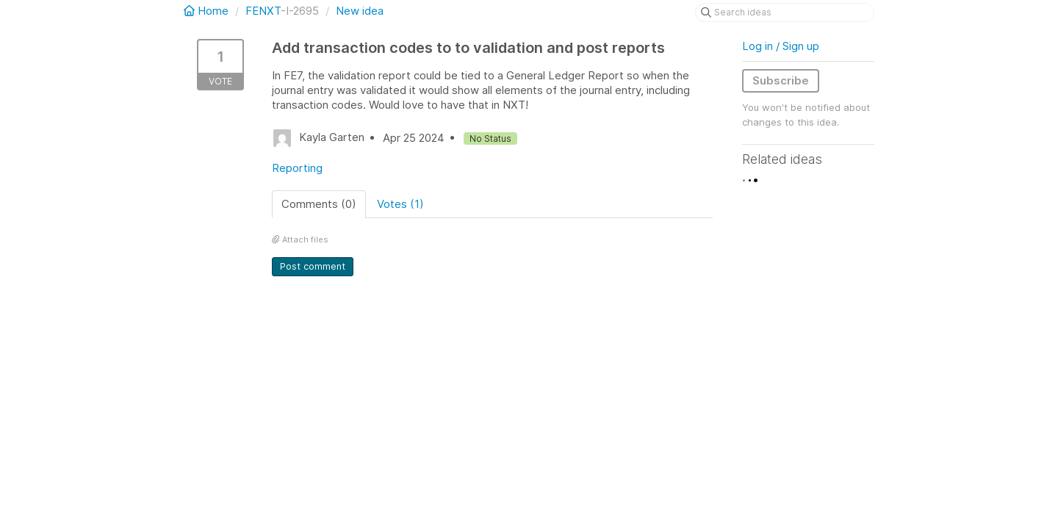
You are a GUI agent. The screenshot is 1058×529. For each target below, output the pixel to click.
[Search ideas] (784, 12)
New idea (360, 11)
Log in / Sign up (780, 46)
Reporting (297, 168)
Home (207, 11)
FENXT (263, 11)
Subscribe (780, 80)
